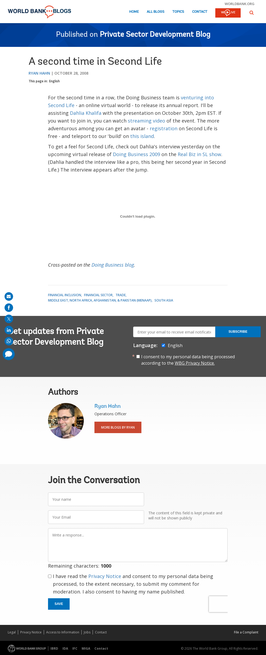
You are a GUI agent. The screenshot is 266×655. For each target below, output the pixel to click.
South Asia (163, 300)
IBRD (54, 648)
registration (163, 128)
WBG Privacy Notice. (195, 363)
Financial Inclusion (64, 295)
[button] (251, 12)
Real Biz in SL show (199, 154)
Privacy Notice (104, 576)
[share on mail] (9, 296)
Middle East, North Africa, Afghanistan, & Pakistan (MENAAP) (100, 300)
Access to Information (62, 632)
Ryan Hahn (39, 73)
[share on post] (9, 319)
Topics (178, 12)
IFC (74, 648)
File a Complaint (246, 632)
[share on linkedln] (9, 330)
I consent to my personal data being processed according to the (188, 360)
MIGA (86, 648)
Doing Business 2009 (136, 154)
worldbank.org (240, 3)
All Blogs (155, 12)
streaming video (146, 120)
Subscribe (238, 331)
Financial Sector (98, 295)
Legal (12, 632)
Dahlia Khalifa (85, 113)
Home (134, 12)
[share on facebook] (9, 307)
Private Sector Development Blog (155, 35)
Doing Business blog (113, 265)
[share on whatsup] (9, 341)
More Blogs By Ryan (118, 427)
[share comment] (9, 354)
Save (59, 604)
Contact (199, 12)
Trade (121, 295)
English (54, 81)
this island (142, 136)
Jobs (87, 632)
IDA (65, 648)
